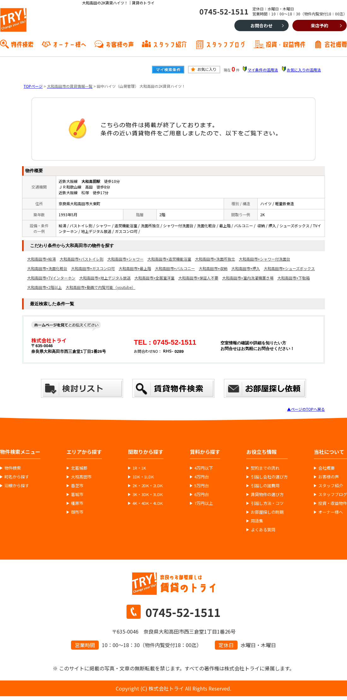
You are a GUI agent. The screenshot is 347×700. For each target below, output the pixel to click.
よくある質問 (263, 530)
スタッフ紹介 (170, 44)
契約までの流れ (265, 468)
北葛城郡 (79, 468)
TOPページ (33, 86)
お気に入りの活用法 (304, 69)
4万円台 (201, 477)
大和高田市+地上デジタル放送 (105, 277)
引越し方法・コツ (267, 503)
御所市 (77, 512)
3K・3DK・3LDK (147, 494)
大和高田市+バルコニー (175, 268)
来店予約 (319, 25)
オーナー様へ (69, 44)
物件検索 (22, 44)
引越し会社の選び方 (269, 477)
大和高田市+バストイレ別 (81, 259)
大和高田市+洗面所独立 (215, 259)
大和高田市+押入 (245, 268)
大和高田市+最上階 (135, 268)
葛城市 (77, 494)
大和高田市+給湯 (41, 259)
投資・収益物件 (285, 44)
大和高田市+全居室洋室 (154, 277)
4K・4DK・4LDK (147, 503)
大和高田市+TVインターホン (51, 277)
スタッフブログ (225, 44)
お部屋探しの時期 (267, 512)
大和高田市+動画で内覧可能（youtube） (100, 287)
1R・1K (139, 468)
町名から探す (16, 477)
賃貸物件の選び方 (267, 494)
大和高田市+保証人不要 (198, 277)
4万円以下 (203, 468)
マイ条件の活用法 (263, 69)
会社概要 (335, 44)
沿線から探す (16, 485)
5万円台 (201, 485)
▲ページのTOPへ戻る (306, 409)
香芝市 (77, 485)
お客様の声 (119, 44)
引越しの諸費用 (265, 485)
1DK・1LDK (143, 477)
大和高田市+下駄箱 (293, 277)
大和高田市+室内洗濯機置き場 (247, 277)
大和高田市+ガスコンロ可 (93, 268)
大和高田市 (81, 477)
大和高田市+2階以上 (44, 287)
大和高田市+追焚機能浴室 (169, 259)
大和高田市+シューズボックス (289, 268)
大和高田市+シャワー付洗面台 (264, 259)
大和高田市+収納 (213, 268)
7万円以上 (203, 503)
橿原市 (77, 503)
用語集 (257, 521)
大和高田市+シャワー (125, 259)
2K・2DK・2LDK (147, 485)
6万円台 (201, 494)
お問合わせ (261, 25)
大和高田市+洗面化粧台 (47, 268)
